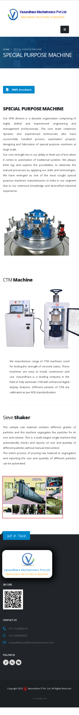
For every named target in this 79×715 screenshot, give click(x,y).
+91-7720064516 (18, 628)
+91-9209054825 (17, 635)
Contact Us (40, 698)
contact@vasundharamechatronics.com (31, 642)
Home (6, 49)
